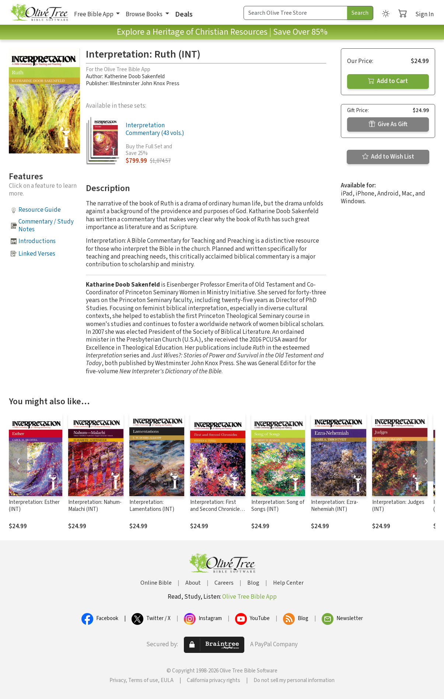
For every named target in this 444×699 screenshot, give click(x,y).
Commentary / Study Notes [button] (46, 225)
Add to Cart (388, 81)
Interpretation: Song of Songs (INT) (277, 505)
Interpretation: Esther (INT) (34, 505)
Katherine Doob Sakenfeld (134, 76)
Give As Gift (388, 124)
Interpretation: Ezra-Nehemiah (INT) (334, 505)
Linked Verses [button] (36, 253)
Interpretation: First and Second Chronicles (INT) (216, 509)
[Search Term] (295, 13)
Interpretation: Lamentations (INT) (151, 505)
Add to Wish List (388, 156)
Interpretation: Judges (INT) (398, 505)
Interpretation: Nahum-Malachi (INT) (95, 505)
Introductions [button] (37, 241)
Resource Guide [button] (39, 209)
